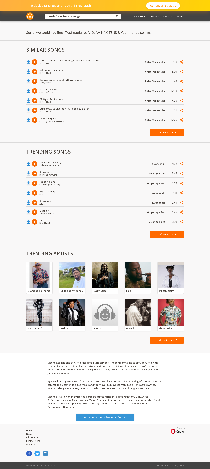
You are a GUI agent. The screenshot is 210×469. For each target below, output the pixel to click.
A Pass (97, 328)
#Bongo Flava (157, 173)
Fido (128, 290)
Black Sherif (35, 328)
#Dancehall (159, 163)
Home (29, 430)
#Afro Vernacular (155, 62)
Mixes (180, 16)
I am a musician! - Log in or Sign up (105, 417)
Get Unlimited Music (163, 5)
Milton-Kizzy (166, 290)
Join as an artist (34, 437)
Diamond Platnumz (39, 290)
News (29, 433)
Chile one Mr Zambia (72, 290)
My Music (140, 16)
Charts (154, 16)
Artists (168, 16)
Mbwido (130, 328)
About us (30, 444)
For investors (33, 440)
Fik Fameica (165, 328)
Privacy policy (178, 465)
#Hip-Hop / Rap (156, 183)
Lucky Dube (100, 290)
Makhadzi (66, 328)
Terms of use (162, 465)
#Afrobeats (159, 192)
